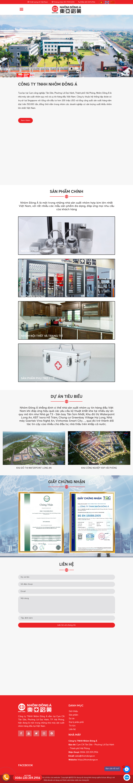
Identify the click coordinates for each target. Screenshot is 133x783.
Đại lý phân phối (76, 722)
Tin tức (72, 726)
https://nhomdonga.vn (88, 760)
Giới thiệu (73, 711)
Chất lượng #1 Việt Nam (38, 2)
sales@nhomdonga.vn (85, 756)
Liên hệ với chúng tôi (66, 625)
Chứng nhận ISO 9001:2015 (63, 2)
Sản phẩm (73, 715)
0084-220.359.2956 (86, 2)
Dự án (72, 719)
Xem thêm (25, 120)
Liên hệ (72, 729)
